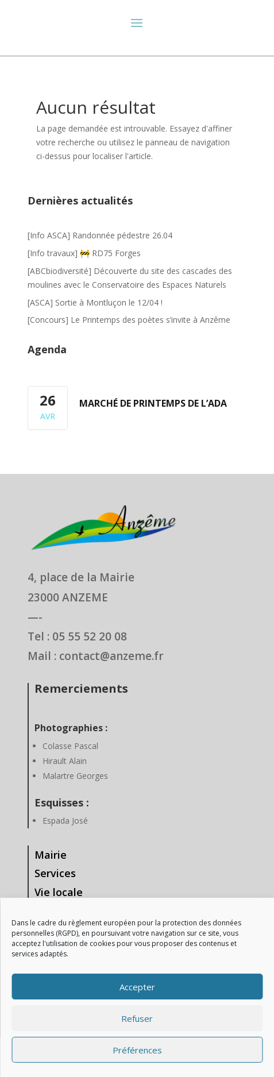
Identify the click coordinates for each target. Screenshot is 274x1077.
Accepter (137, 987)
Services (55, 873)
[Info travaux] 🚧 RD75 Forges (84, 253)
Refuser (137, 1018)
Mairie (50, 855)
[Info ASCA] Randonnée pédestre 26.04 (100, 235)
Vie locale (58, 892)
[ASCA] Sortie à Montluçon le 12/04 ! (95, 302)
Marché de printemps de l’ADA (153, 403)
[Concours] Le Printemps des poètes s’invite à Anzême (129, 319)
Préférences (137, 1050)
